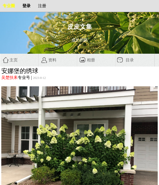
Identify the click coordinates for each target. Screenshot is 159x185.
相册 (91, 60)
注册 (42, 6)
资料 (52, 60)
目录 (130, 60)
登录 (26, 6)
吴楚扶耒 (9, 77)
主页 (14, 60)
